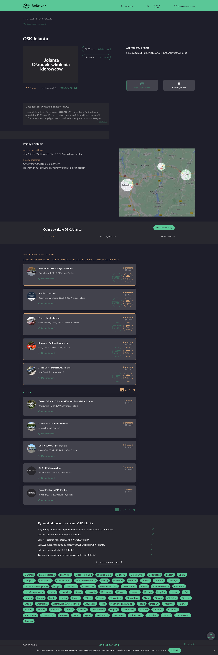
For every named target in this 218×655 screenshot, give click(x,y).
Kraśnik (135, 592)
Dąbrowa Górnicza (86, 580)
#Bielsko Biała (44, 163)
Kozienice (106, 592)
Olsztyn (186, 598)
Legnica (161, 592)
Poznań (154, 604)
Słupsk (113, 609)
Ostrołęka (42, 604)
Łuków (75, 598)
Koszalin (91, 592)
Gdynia (145, 580)
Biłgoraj (121, 575)
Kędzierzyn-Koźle (34, 592)
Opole (28, 604)
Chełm (182, 575)
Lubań (40, 598)
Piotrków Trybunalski (121, 604)
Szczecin (172, 609)
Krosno (148, 592)
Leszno (174, 592)
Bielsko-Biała (104, 575)
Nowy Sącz (115, 598)
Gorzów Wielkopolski (36, 586)
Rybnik (41, 609)
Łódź (186, 592)
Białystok (65, 575)
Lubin (52, 598)
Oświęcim (90, 604)
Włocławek (136, 615)
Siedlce (69, 609)
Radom (28, 609)
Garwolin (118, 580)
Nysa (146, 598)
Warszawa (118, 615)
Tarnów (64, 615)
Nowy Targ (133, 598)
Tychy (88, 615)
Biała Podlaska (47, 575)
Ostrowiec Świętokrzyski (66, 604)
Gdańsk (132, 580)
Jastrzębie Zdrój (108, 586)
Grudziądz (71, 586)
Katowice (179, 586)
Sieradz (82, 609)
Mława (100, 598)
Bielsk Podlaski (84, 575)
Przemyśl (168, 604)
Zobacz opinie (68, 88)
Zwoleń (29, 621)
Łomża (28, 598)
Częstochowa (63, 580)
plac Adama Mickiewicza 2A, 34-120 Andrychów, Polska (52, 153)
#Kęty (56, 163)
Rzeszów (55, 609)
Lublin (63, 598)
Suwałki (144, 609)
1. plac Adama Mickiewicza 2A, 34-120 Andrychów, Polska (156, 52)
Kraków (121, 592)
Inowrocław (88, 586)
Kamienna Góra (161, 586)
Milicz (88, 598)
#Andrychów (29, 163)
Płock (142, 604)
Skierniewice (98, 609)
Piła (103, 604)
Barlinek (29, 575)
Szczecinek (30, 615)
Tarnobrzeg (48, 615)
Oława (158, 598)
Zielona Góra (183, 615)
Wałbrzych (102, 615)
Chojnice (29, 580)
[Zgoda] (214, 650)
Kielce (52, 592)
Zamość (166, 615)
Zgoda (174, 650)
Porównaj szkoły (179, 85)
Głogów (159, 580)
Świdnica (158, 609)
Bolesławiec (137, 575)
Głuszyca (173, 580)
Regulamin (189, 644)
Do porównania (47, 278)
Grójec (56, 586)
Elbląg (104, 580)
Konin (78, 592)
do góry (211, 636)
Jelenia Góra (128, 586)
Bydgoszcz (155, 575)
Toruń (76, 615)
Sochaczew (128, 609)
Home (25, 19)
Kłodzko (65, 592)
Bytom (169, 575)
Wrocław (152, 615)
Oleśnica (171, 598)
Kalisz (144, 586)
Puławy (182, 604)
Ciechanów (45, 580)
